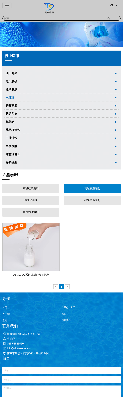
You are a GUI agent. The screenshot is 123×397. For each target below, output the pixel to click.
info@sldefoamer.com (19, 348)
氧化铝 (10, 121)
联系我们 (66, 320)
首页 (4, 307)
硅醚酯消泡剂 (92, 200)
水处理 (10, 97)
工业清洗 (11, 138)
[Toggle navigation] (6, 5)
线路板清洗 (13, 130)
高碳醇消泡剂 (92, 188)
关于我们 (6, 314)
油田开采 (11, 73)
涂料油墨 (11, 162)
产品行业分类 (68, 307)
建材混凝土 (13, 154)
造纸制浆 (11, 89)
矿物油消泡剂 (31, 212)
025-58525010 (15, 343)
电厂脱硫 (11, 81)
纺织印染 (11, 113)
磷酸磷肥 (11, 105)
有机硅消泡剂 (31, 188)
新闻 (64, 314)
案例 (4, 320)
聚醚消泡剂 (30, 200)
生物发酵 (11, 146)
